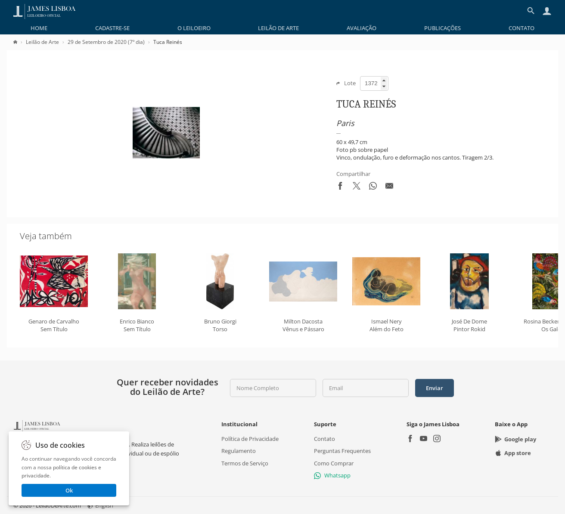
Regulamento (238, 451)
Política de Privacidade (250, 439)
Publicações (442, 28)
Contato (521, 28)
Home (39, 28)
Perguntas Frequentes (342, 451)
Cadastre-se (112, 28)
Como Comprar (334, 463)
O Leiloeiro (194, 28)
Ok (69, 490)
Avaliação (361, 28)
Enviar (434, 388)
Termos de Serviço (244, 463)
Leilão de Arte (278, 28)
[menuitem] (39, 28)
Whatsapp (332, 475)
